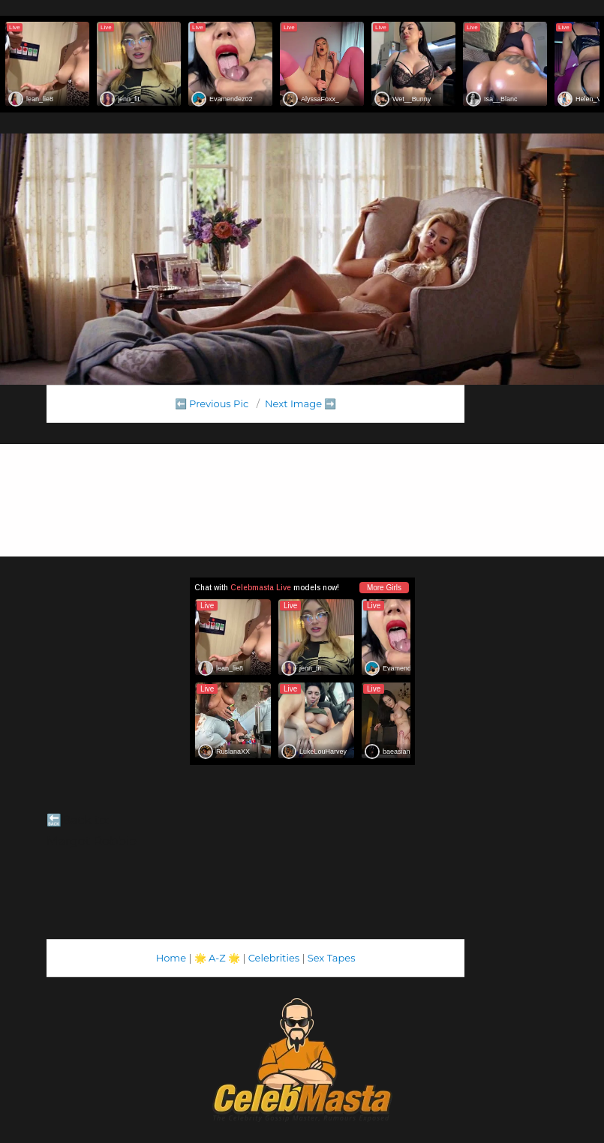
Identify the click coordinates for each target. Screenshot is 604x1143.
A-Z (217, 958)
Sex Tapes (332, 958)
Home (171, 958)
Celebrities (273, 958)
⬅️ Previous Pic (212, 404)
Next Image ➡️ (300, 404)
